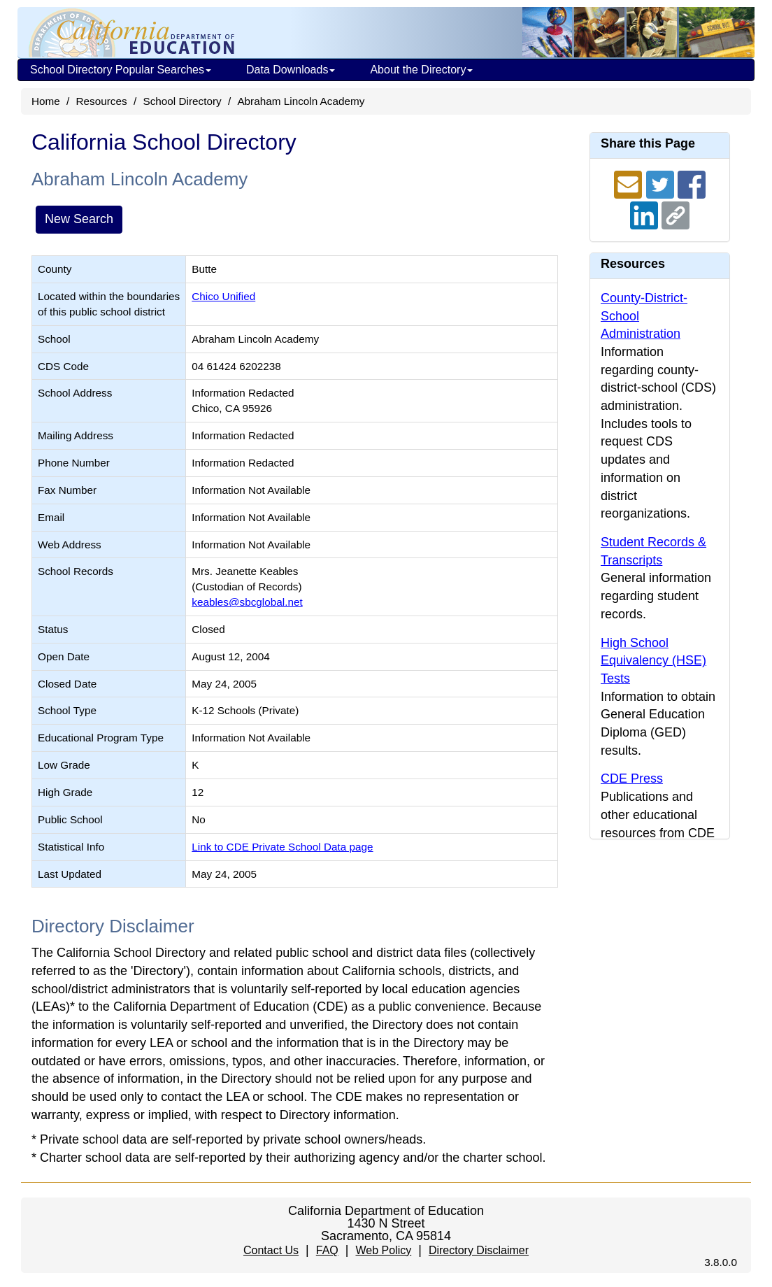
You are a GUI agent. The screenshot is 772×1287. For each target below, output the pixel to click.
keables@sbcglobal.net (247, 602)
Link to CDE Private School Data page (282, 847)
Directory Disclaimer (479, 1250)
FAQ (327, 1250)
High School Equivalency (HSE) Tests (653, 660)
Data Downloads (290, 70)
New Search (79, 219)
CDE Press (632, 778)
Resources (101, 101)
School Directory (182, 101)
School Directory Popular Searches (120, 70)
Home (45, 101)
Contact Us (271, 1250)
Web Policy (383, 1250)
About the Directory (421, 70)
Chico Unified (223, 296)
